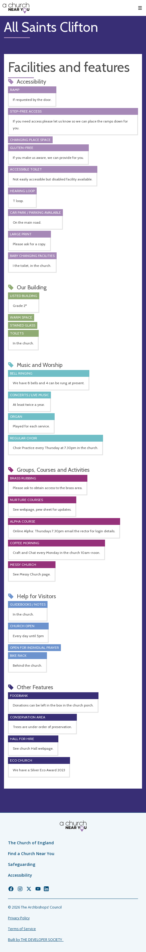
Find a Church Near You (31, 853)
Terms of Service (22, 928)
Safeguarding (21, 864)
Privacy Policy (19, 918)
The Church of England (31, 842)
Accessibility (20, 875)
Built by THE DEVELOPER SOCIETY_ (35, 939)
